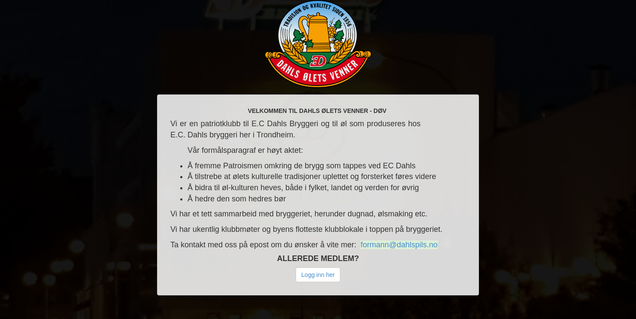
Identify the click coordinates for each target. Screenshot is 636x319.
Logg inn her (318, 274)
